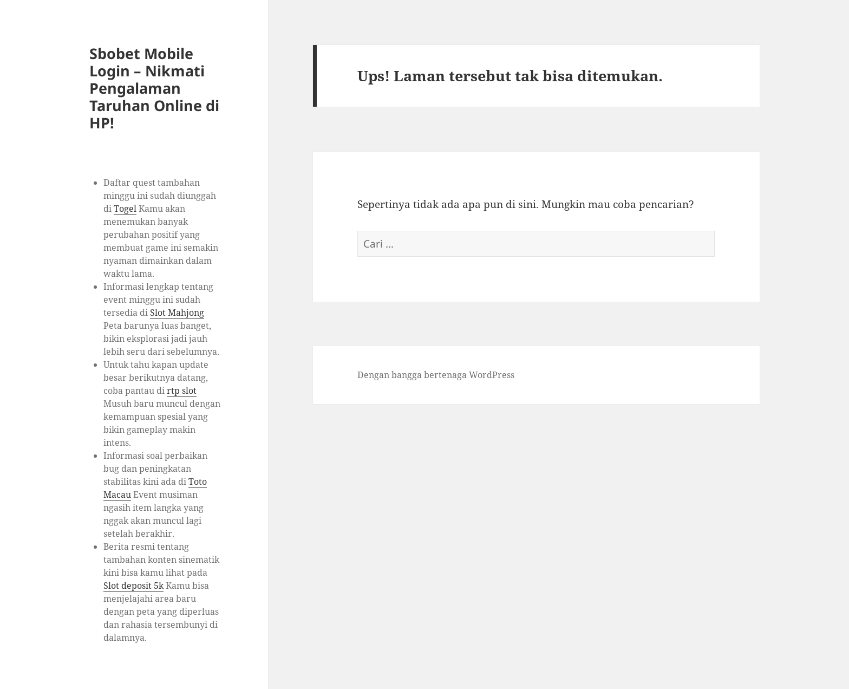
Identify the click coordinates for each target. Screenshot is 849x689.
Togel (125, 208)
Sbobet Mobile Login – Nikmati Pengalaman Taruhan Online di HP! (154, 88)
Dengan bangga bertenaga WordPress (435, 375)
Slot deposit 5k (133, 586)
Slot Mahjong (177, 312)
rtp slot (182, 390)
